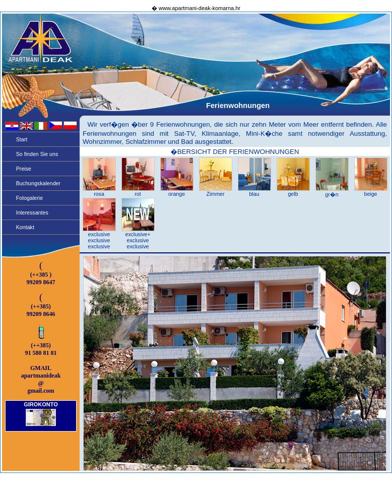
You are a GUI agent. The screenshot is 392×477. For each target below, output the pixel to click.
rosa (99, 191)
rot (138, 191)
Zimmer (215, 191)
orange (176, 191)
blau (254, 191)
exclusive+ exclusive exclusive (138, 237)
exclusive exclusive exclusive (99, 237)
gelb (293, 191)
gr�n (332, 191)
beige (370, 191)
